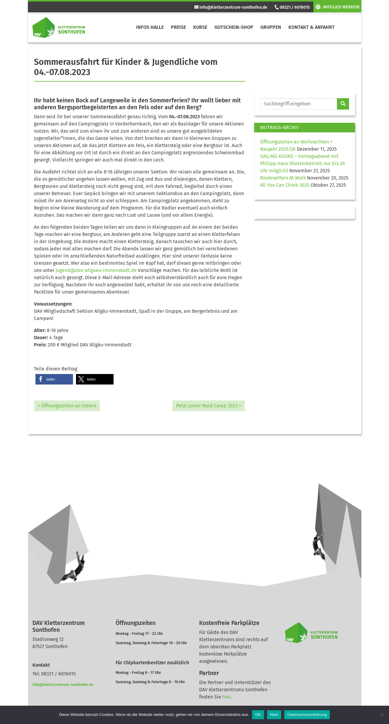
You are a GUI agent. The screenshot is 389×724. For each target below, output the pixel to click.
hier (226, 697)
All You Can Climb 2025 (284, 185)
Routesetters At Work (283, 178)
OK (258, 714)
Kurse (200, 27)
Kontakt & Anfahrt (311, 27)
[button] (54, 379)
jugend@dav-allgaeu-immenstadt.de (96, 270)
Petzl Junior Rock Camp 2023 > (208, 406)
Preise (178, 27)
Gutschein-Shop (233, 27)
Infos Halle (150, 27)
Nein (274, 714)
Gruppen (270, 27)
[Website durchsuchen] (298, 104)
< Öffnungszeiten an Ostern (67, 406)
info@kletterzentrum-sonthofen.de (230, 7)
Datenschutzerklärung (307, 714)
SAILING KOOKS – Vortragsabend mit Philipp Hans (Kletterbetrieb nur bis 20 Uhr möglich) (302, 163)
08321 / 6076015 (291, 7)
